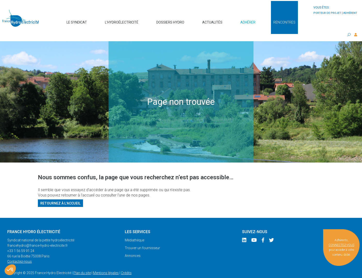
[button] (10, 270)
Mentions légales (106, 263)
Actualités (212, 20)
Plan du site (82, 263)
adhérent (350, 13)
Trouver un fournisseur (142, 238)
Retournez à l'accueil (60, 193)
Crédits (126, 263)
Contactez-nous (19, 252)
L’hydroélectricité (121, 20)
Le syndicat (77, 20)
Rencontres (284, 20)
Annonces (133, 246)
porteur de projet (327, 13)
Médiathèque (134, 230)
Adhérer (247, 20)
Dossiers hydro (170, 20)
